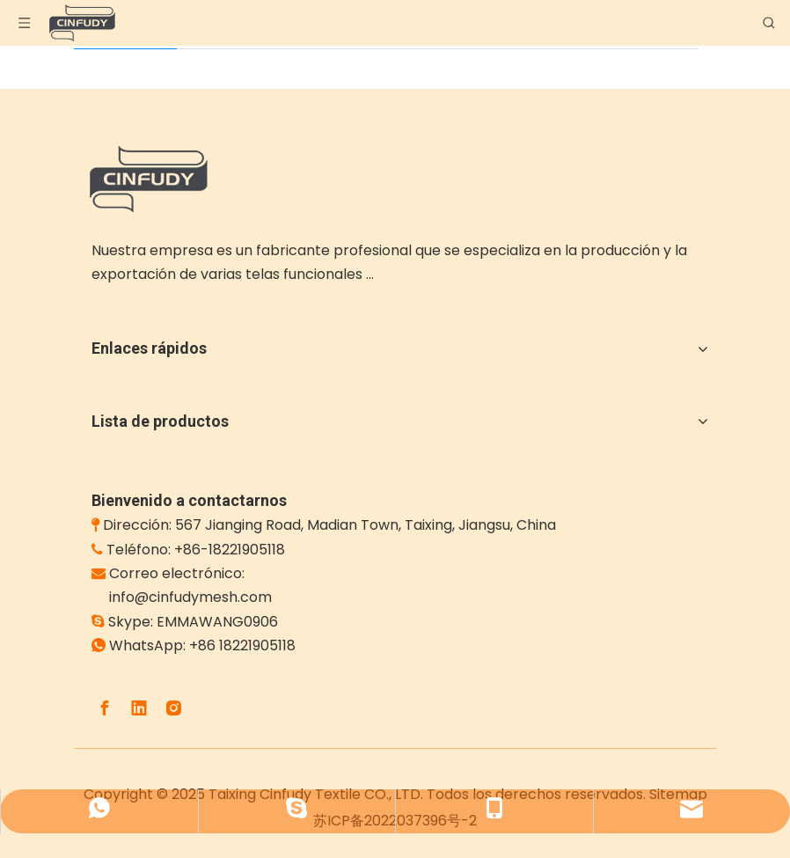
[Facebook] (104, 708)
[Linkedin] (139, 708)
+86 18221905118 (242, 645)
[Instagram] (173, 708)
